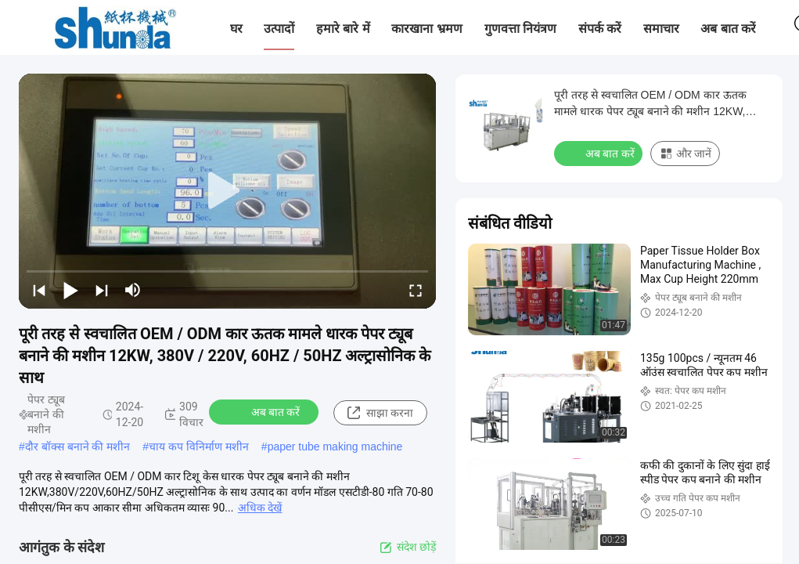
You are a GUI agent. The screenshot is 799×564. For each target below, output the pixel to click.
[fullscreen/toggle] (415, 290)
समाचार (661, 28)
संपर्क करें (599, 28)
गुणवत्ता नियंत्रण (520, 28)
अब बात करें (728, 28)
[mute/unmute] (133, 290)
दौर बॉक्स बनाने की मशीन (78, 446)
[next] (101, 290)
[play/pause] (70, 290)
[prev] (39, 290)
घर (236, 28)
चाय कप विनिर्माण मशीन (199, 446)
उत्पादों (279, 28)
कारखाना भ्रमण (426, 28)
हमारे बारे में (343, 28)
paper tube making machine (335, 446)
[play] (227, 191)
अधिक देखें (260, 507)
